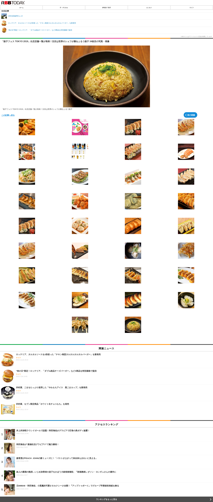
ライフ (191, 7)
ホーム (21, 7)
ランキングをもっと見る (106, 499)
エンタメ (149, 7)
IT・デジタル (64, 7)
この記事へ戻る (8, 115)
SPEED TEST (106, 7)
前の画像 (191, 115)
